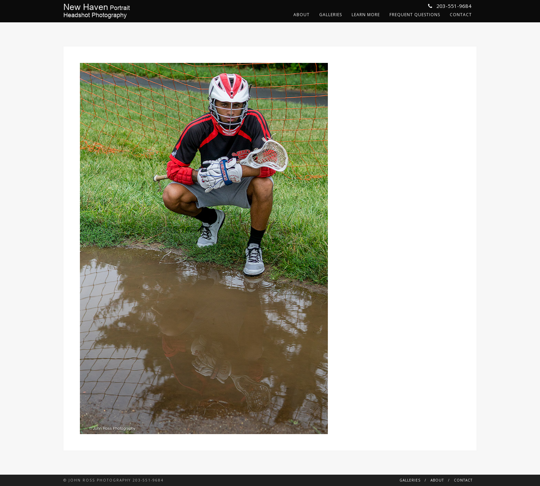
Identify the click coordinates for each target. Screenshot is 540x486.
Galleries (330, 15)
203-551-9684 (449, 5)
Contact (461, 15)
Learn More (366, 15)
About (301, 15)
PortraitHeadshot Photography (96, 11)
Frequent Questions (415, 15)
